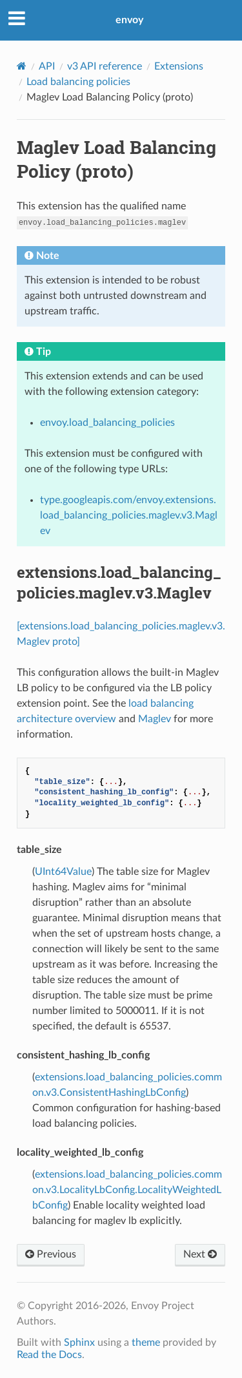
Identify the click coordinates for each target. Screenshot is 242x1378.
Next (200, 1254)
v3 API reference (104, 66)
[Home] (21, 66)
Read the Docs (49, 1355)
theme (146, 1342)
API (47, 66)
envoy (129, 20)
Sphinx (79, 1342)
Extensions (178, 66)
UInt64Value (63, 871)
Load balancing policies (78, 82)
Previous (50, 1254)
